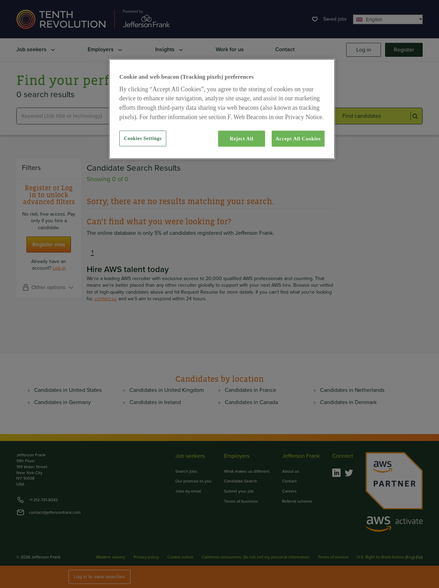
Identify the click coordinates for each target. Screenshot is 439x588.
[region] (222, 109)
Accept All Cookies (298, 138)
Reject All (241, 138)
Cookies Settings (142, 138)
